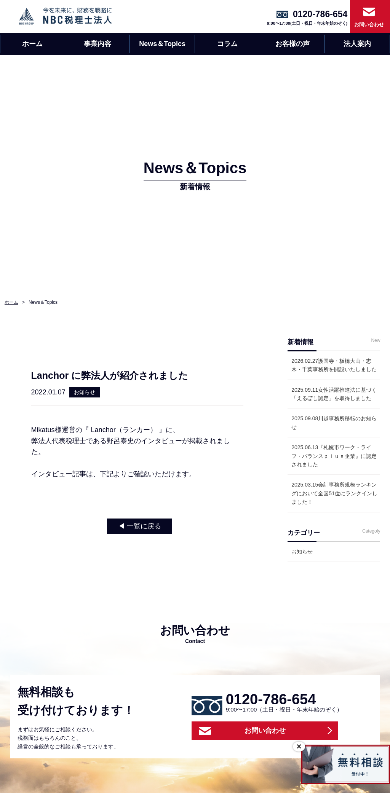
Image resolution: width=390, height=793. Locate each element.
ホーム (32, 44)
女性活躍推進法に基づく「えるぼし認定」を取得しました (334, 394)
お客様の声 (292, 44)
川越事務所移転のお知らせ (334, 422)
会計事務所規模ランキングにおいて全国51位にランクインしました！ (334, 493)
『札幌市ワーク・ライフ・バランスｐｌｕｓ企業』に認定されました (334, 456)
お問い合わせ (369, 24)
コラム (227, 44)
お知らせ (302, 552)
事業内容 (97, 44)
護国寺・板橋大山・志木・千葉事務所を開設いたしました (334, 365)
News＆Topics (162, 44)
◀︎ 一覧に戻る (139, 526)
